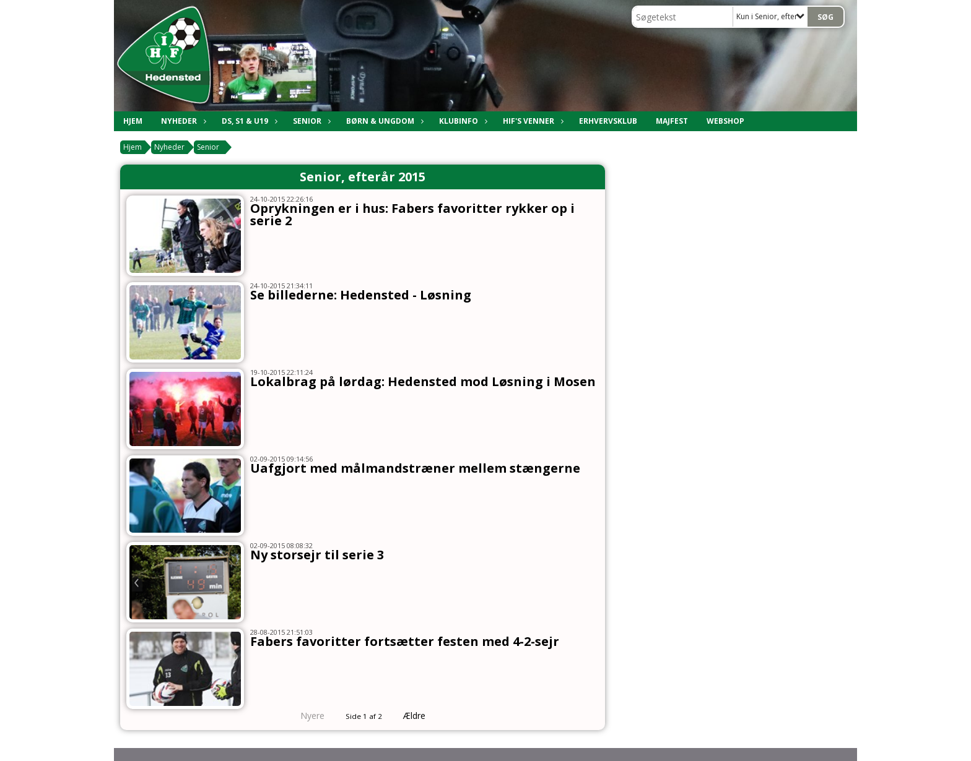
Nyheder (182, 121)
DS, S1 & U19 (248, 121)
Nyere (305, 715)
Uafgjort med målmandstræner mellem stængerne (415, 468)
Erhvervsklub (608, 121)
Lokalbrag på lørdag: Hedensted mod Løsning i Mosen (423, 381)
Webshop (725, 121)
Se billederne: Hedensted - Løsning (360, 294)
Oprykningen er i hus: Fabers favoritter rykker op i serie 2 (412, 214)
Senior (310, 121)
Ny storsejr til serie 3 (317, 554)
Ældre (423, 715)
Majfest (672, 121)
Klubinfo (461, 121)
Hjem (132, 121)
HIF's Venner (531, 121)
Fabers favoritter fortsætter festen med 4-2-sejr (404, 641)
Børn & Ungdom (383, 121)
